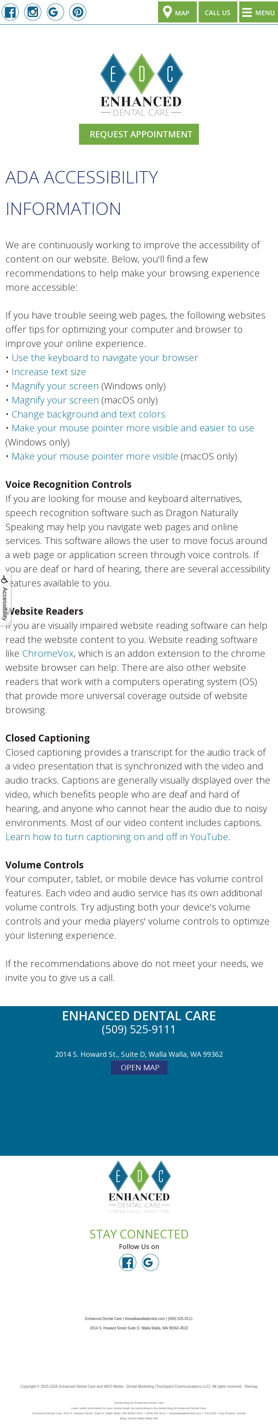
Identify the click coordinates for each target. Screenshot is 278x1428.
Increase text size (49, 371)
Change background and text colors (88, 413)
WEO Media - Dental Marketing (129, 1386)
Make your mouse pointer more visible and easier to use (133, 427)
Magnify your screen (55, 385)
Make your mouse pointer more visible (95, 455)
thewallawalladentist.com (145, 1319)
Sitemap (251, 1386)
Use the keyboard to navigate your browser (105, 357)
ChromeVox (48, 653)
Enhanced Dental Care (77, 1386)
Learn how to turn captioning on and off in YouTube (116, 836)
